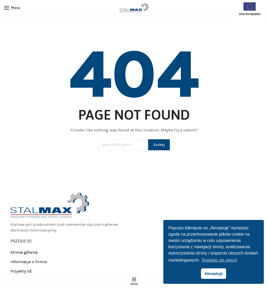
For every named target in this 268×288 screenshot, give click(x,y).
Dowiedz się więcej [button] (219, 260)
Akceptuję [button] (214, 274)
